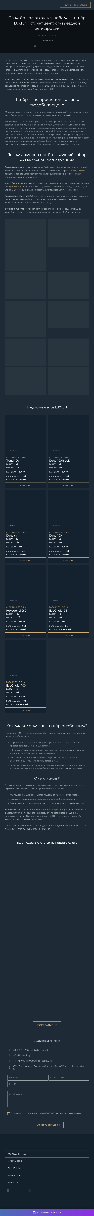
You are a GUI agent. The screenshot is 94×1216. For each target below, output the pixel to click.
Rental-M (22, 457)
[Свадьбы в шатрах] (68, 285)
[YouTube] (15, 1190)
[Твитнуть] (35, 46)
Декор (8, 183)
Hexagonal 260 (16, 610)
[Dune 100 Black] (68, 417)
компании (12, 733)
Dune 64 (11, 535)
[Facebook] (22, 1190)
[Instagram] (8, 1190)
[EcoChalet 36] (68, 566)
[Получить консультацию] (75, 5)
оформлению (15, 186)
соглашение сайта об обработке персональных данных (53, 1113)
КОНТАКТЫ (13, 1182)
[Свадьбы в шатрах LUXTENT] (68, 352)
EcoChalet (54, 607)
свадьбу (67, 115)
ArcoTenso (11, 457)
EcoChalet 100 (15, 685)
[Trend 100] (25, 417)
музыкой (78, 170)
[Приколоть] (47, 46)
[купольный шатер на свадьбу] (68, 233)
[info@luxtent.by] (10, 1055)
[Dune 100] (68, 492)
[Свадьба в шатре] (25, 245)
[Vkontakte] (30, 1190)
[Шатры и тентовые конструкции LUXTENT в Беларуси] (15, 5)
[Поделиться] (29, 46)
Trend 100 (12, 460)
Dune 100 (55, 535)
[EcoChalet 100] (25, 641)
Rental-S (64, 607)
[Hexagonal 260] (25, 566)
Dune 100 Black (59, 460)
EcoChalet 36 (58, 610)
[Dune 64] (25, 492)
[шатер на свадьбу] (25, 319)
